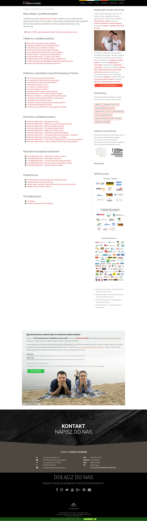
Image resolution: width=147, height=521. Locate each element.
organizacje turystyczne (111, 104)
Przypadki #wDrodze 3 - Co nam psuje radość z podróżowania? (49, 161)
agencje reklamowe (100, 108)
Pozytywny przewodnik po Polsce (63, 514)
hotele (97, 115)
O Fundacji (31, 201)
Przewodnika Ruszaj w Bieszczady (109, 338)
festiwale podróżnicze (101, 118)
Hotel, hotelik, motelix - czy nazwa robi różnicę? (43, 57)
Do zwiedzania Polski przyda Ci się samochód (43, 80)
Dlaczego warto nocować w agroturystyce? (42, 91)
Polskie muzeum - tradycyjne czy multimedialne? (44, 54)
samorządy (98, 104)
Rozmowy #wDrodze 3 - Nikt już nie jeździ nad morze (45, 126)
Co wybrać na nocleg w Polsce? (38, 87)
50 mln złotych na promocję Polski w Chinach (42, 50)
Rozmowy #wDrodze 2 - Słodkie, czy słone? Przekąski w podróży (49, 124)
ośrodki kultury (100, 111)
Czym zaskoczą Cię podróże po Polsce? (41, 78)
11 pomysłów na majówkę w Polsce (39, 105)
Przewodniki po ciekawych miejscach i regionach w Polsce (47, 180)
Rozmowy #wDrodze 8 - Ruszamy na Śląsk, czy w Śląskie (46, 137)
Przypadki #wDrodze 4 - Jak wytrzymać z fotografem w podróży (49, 163)
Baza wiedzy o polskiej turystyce (40, 13)
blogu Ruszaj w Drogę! (49, 19)
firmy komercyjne (118, 111)
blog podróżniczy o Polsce (102, 21)
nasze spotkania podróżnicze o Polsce (91, 347)
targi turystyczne (115, 118)
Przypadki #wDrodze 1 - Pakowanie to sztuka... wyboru (46, 156)
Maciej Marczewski (78, 515)
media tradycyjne (106, 115)
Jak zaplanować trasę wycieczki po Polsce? (42, 82)
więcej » (101, 366)
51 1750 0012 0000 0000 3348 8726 (103, 468)
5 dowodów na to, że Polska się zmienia (41, 48)
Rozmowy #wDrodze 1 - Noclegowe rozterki (42, 121)
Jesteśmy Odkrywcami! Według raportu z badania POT (46, 59)
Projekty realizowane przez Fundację (40, 203)
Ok (95, 519)
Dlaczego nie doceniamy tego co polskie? (41, 43)
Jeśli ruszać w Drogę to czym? (37, 85)
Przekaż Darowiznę (108, 85)
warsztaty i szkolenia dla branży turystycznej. (107, 82)
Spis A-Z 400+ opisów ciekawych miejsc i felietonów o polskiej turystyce (52, 32)
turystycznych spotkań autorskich (104, 79)
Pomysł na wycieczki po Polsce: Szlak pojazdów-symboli (46, 107)
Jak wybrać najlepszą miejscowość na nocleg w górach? (46, 102)
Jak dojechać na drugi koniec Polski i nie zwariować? (45, 98)
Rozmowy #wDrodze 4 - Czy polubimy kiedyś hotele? (45, 128)
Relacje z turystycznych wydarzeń (39, 186)
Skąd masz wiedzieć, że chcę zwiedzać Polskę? (43, 46)
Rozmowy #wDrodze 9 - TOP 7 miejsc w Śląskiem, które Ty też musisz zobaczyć (55, 139)
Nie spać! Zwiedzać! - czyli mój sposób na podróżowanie (46, 96)
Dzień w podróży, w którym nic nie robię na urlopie (44, 93)
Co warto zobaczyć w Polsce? (37, 89)
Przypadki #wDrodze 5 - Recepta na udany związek (45, 165)
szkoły (109, 111)
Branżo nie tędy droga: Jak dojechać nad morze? (44, 63)
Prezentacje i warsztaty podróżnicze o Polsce (81, 514)
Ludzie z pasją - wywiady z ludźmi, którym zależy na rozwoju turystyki (51, 184)
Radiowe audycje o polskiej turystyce (40, 182)
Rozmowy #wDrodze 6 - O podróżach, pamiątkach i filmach (47, 133)
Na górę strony (73, 508)
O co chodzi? (88, 519)
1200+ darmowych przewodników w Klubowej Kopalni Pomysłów (50, 61)
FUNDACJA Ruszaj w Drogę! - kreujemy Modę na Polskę (75, 512)
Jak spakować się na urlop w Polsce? (39, 100)
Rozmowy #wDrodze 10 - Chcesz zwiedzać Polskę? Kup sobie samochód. (52, 141)
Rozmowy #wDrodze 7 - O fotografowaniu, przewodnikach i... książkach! (52, 135)
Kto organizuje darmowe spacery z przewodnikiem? (45, 52)
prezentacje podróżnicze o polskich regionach (107, 23)
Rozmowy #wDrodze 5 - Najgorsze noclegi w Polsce (45, 130)
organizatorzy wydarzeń (102, 122)
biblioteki (111, 108)
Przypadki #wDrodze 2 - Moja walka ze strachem (44, 158)
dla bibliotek (106, 77)
